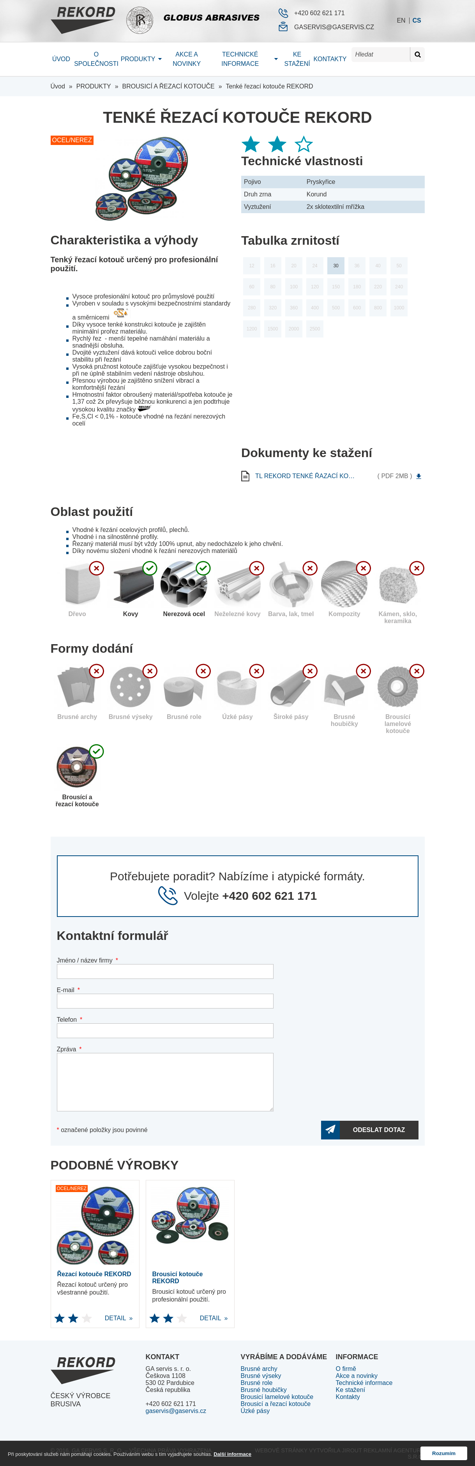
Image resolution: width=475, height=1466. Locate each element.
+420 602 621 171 (319, 13)
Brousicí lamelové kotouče (277, 1397)
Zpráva (66, 1049)
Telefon (67, 1019)
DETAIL (90, 1318)
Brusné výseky (261, 1375)
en (401, 21)
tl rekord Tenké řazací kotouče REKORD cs (305, 476)
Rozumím (444, 1453)
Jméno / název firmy (85, 960)
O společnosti (96, 59)
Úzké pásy (255, 1411)
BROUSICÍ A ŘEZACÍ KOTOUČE (168, 86)
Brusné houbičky (264, 1390)
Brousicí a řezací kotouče (276, 1404)
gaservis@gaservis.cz (334, 27)
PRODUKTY (93, 86)
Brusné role (257, 1382)
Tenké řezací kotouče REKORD (269, 86)
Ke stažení (297, 59)
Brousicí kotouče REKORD (177, 1277)
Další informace (232, 1454)
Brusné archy (259, 1368)
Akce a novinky (187, 59)
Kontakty (329, 59)
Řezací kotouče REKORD (94, 1274)
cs (416, 21)
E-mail (65, 990)
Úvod (61, 59)
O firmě (346, 1368)
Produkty (138, 59)
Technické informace (240, 59)
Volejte (250, 896)
